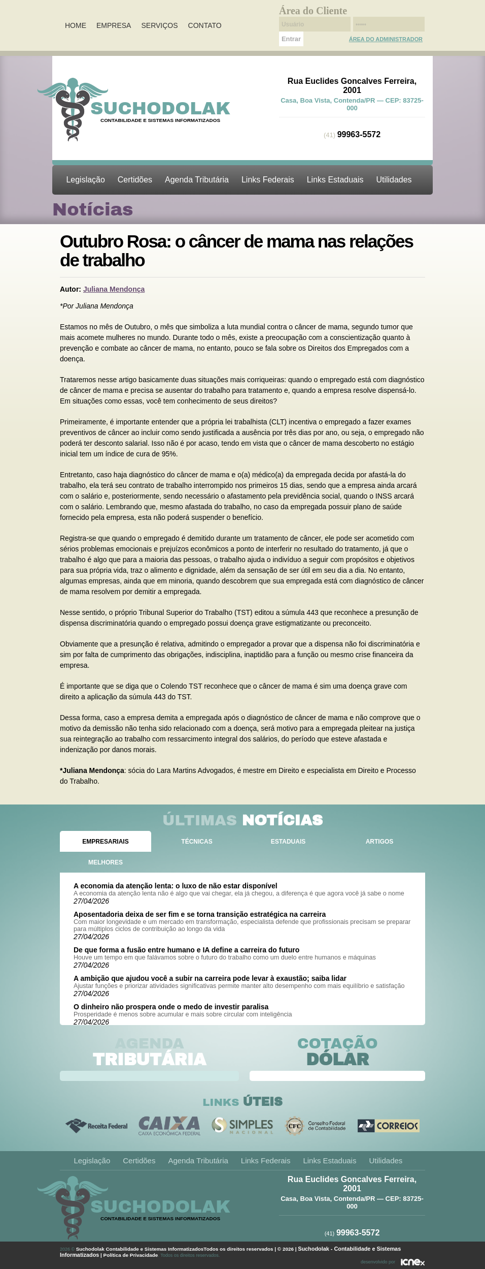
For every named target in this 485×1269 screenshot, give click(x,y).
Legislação (85, 179)
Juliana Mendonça (114, 289)
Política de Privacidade (130, 1255)
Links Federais (267, 179)
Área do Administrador (386, 39)
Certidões (135, 179)
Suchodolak (160, 108)
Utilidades (393, 179)
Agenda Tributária (197, 179)
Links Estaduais (335, 179)
